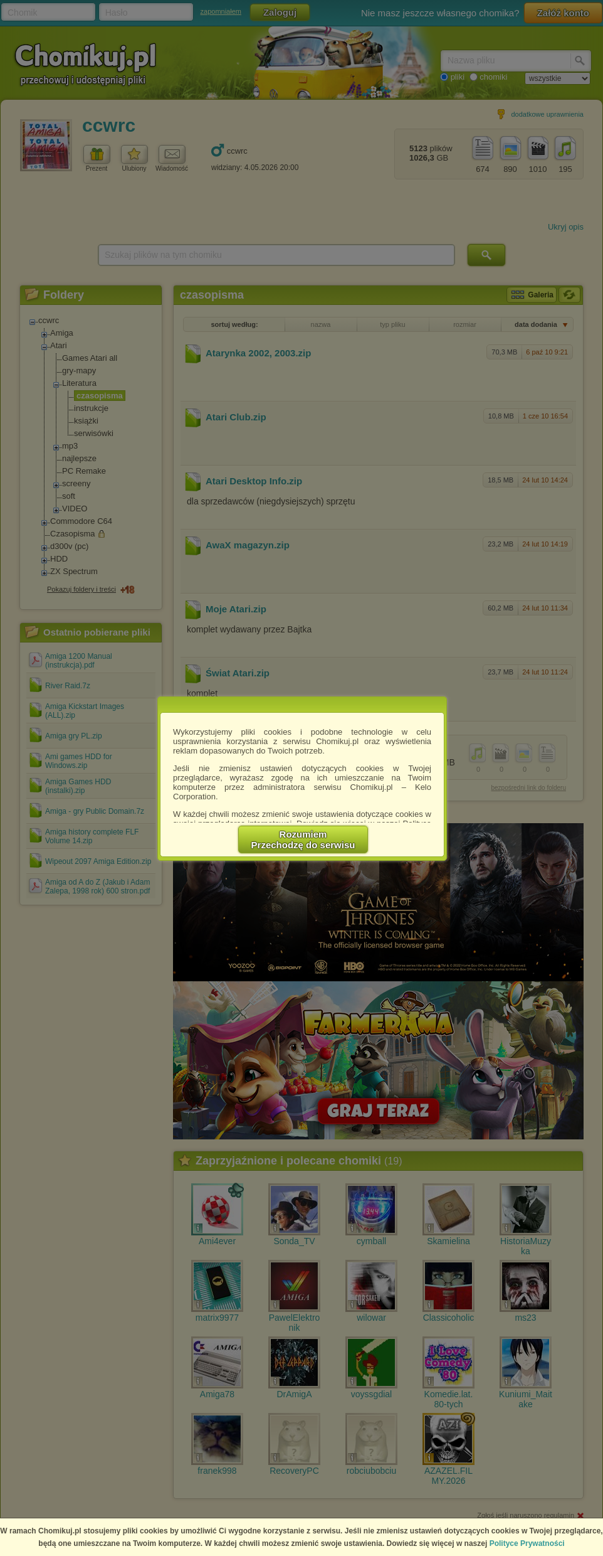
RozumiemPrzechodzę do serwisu (303, 839)
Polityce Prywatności (527, 1543)
